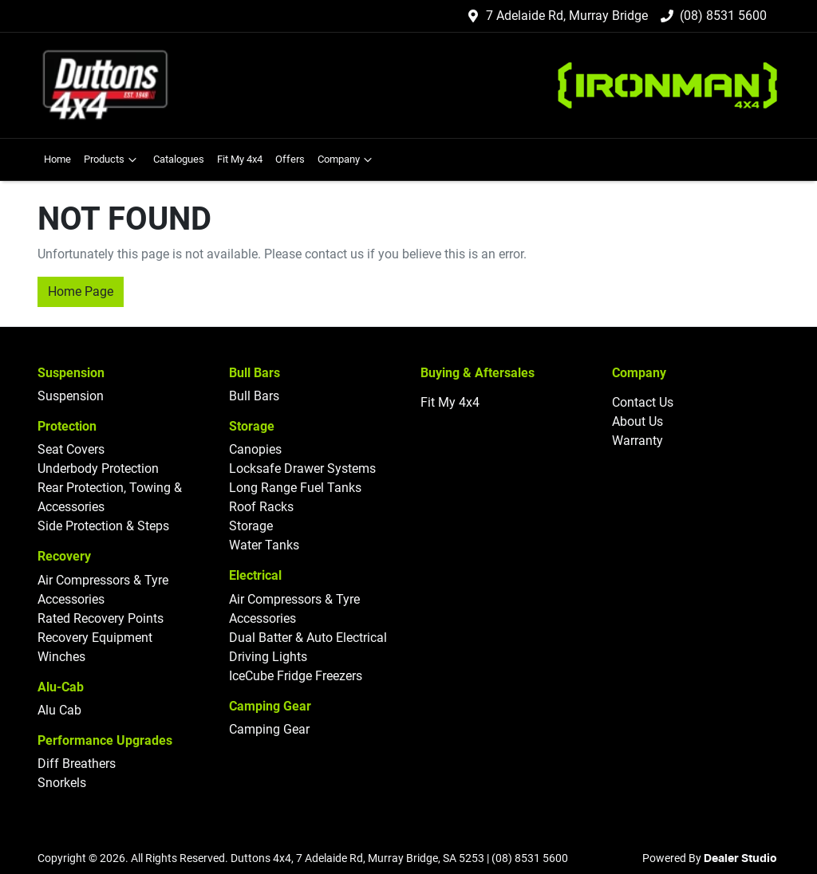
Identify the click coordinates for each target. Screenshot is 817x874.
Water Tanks (264, 545)
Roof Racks (261, 506)
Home (57, 159)
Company (347, 159)
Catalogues (178, 159)
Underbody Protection (98, 468)
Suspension (70, 396)
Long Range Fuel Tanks (295, 487)
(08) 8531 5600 (723, 15)
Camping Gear (269, 729)
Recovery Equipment (94, 637)
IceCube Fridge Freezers (295, 675)
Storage (251, 525)
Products (112, 159)
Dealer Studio (740, 858)
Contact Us (642, 402)
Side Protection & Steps (103, 525)
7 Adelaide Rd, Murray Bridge (567, 15)
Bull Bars (254, 396)
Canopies (255, 449)
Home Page (80, 291)
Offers (290, 159)
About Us (637, 421)
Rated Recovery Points (100, 618)
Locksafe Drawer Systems (302, 468)
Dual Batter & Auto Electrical (308, 637)
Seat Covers (71, 449)
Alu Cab (59, 710)
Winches (61, 656)
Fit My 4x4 (239, 159)
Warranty (637, 440)
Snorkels (61, 782)
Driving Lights (268, 656)
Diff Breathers (76, 763)
